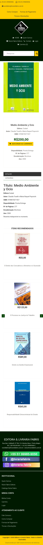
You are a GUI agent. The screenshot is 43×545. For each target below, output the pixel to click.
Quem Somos (26, 38)
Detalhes (8, 174)
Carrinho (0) (22, 44)
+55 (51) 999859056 (7, 2)
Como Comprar (12, 12)
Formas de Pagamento (28, 12)
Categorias (9, 178)
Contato (27, 41)
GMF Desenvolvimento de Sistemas (28, 543)
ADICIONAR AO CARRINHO (20, 144)
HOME (15, 38)
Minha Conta (6, 498)
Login (35, 41)
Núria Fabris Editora (14, 41)
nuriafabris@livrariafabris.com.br (12, 6)
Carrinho (5, 502)
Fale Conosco (6, 515)
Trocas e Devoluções (21, 16)
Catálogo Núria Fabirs (9, 488)
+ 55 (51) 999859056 (28, 445)
